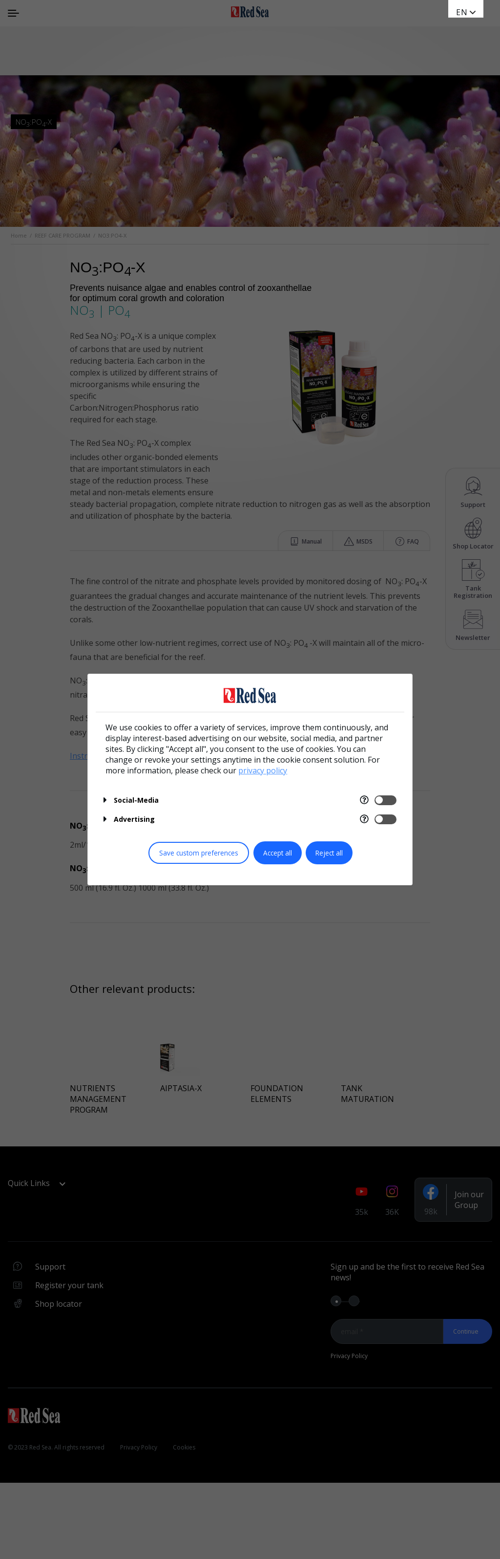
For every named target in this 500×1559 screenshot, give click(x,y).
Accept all (277, 852)
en (462, 12)
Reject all (329, 852)
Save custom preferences (198, 852)
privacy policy (262, 770)
